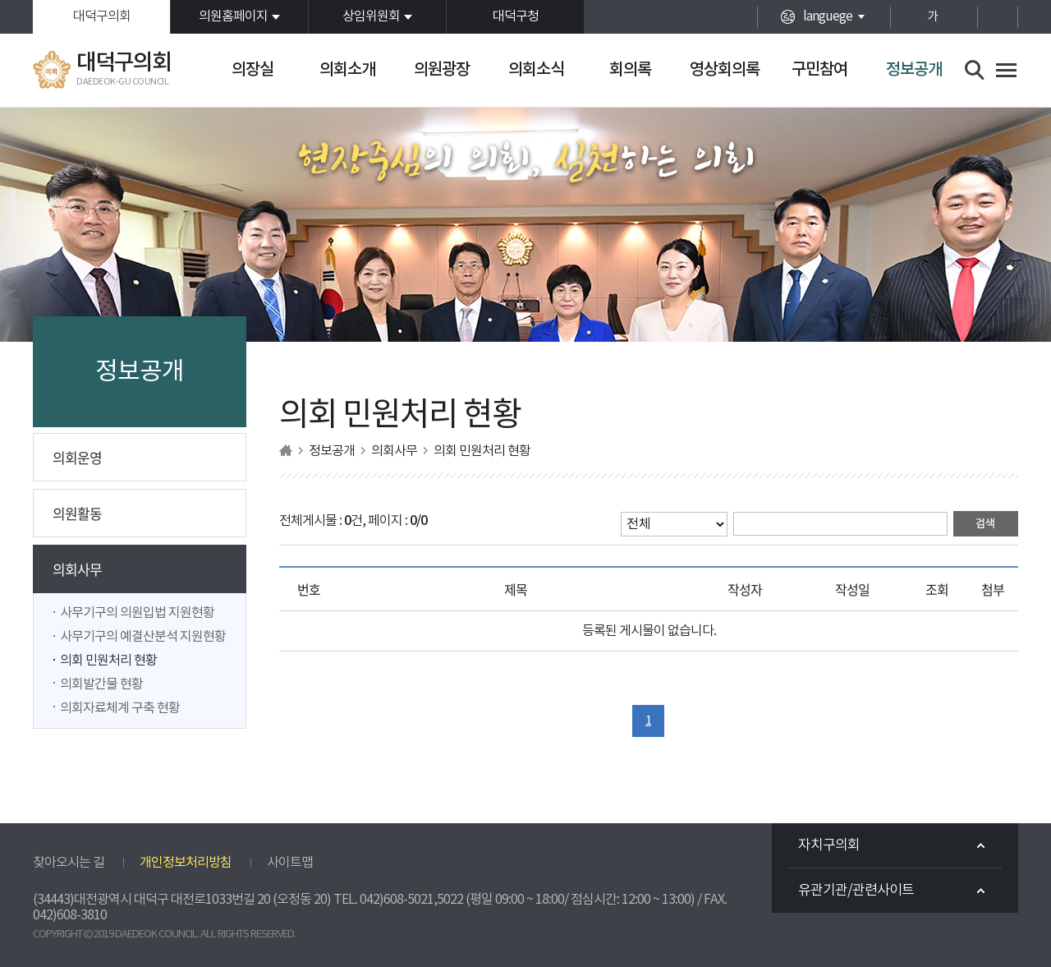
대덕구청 (516, 16)
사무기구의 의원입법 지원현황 (137, 613)
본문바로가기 (0, 0)
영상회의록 (725, 70)
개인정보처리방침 (186, 862)
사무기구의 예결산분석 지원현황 (143, 636)
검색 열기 (975, 70)
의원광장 (442, 70)
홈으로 (285, 450)
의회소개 (347, 70)
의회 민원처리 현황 (108, 660)
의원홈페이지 (233, 16)
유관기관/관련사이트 (856, 890)
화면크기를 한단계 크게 (903, 17)
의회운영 (77, 457)
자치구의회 (829, 845)
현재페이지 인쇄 (997, 17)
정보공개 (914, 70)
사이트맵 (290, 862)
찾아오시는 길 (68, 862)
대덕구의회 (102, 16)
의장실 (252, 70)
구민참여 (819, 70)
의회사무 (77, 569)
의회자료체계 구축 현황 (120, 708)
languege (827, 16)
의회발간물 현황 (101, 684)
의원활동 (77, 513)
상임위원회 (371, 16)
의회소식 (536, 70)
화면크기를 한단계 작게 (961, 17)
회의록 (630, 70)
